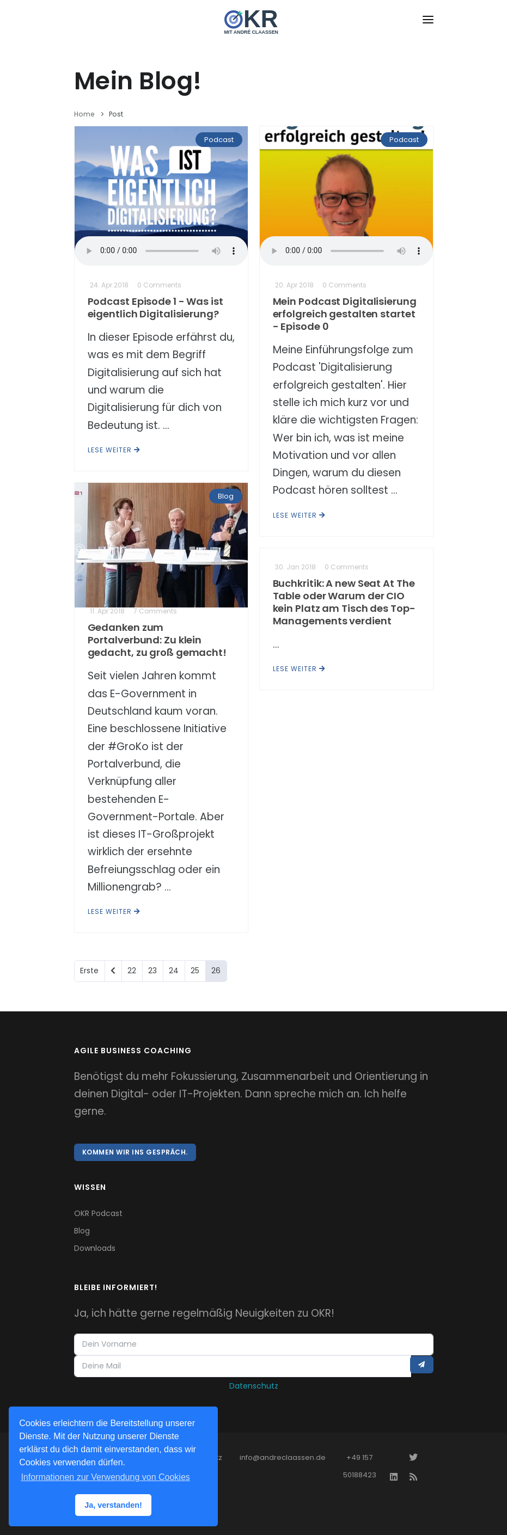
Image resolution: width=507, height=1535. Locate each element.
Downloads (94, 1248)
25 (195, 970)
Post (116, 114)
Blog (226, 496)
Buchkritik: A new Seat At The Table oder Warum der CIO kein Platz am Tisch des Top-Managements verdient (344, 602)
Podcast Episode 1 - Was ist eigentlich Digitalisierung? (155, 307)
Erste (89, 970)
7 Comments (155, 611)
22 (131, 970)
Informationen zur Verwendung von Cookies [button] (105, 1477)
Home (84, 114)
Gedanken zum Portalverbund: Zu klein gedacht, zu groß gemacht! (157, 640)
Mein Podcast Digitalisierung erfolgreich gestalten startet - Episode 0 (345, 313)
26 (216, 970)
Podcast (219, 139)
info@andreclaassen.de (283, 1457)
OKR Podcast (98, 1213)
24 (174, 970)
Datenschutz (253, 1385)
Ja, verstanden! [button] (113, 1505)
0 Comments (159, 285)
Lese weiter (114, 450)
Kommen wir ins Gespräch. (135, 1152)
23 (152, 970)
